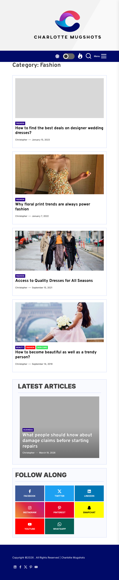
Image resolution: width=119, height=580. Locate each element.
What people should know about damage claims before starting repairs (57, 440)
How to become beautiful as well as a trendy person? (56, 355)
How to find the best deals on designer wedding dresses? (59, 130)
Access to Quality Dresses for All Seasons (54, 280)
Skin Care (42, 347)
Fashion (20, 123)
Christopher (21, 139)
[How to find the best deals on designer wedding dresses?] (59, 98)
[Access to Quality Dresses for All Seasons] (59, 251)
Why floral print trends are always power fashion (52, 207)
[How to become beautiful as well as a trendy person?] (59, 322)
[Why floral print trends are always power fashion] (59, 174)
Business (28, 430)
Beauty (20, 347)
